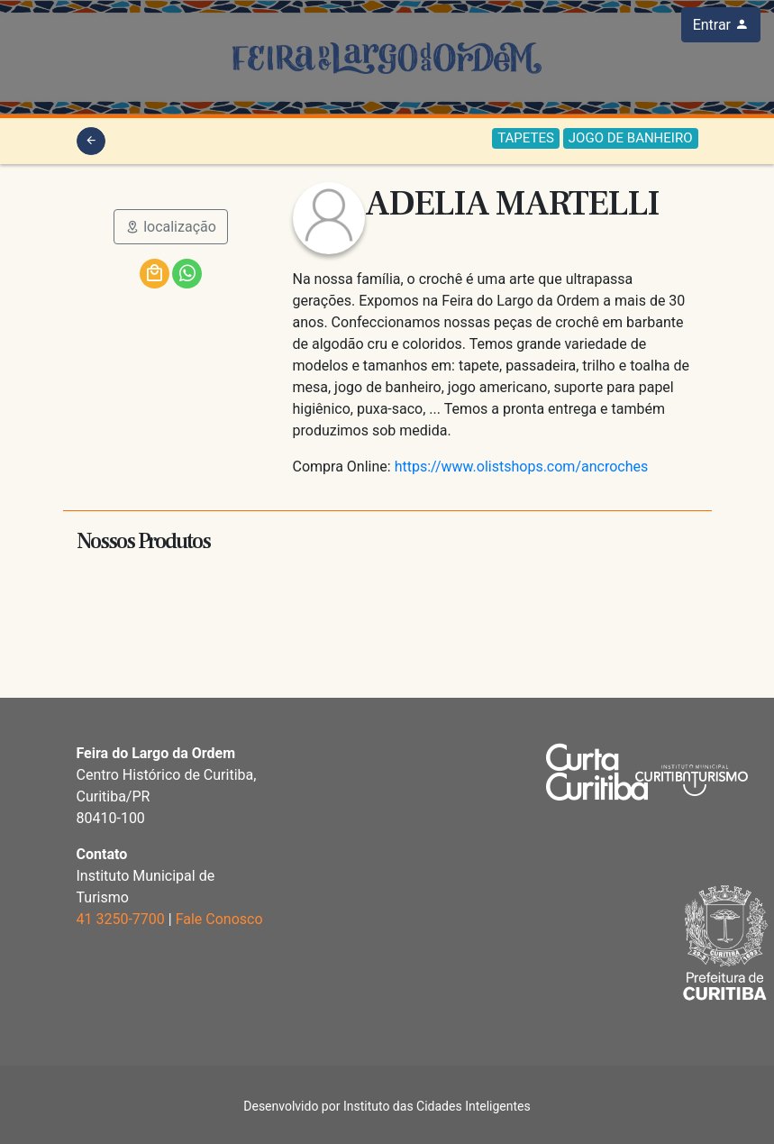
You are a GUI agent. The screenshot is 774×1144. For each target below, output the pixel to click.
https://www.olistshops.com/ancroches (522, 466)
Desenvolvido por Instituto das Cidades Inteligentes (386, 1106)
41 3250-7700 (121, 919)
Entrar (721, 24)
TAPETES (525, 138)
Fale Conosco (219, 919)
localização (170, 226)
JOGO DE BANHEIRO (631, 138)
